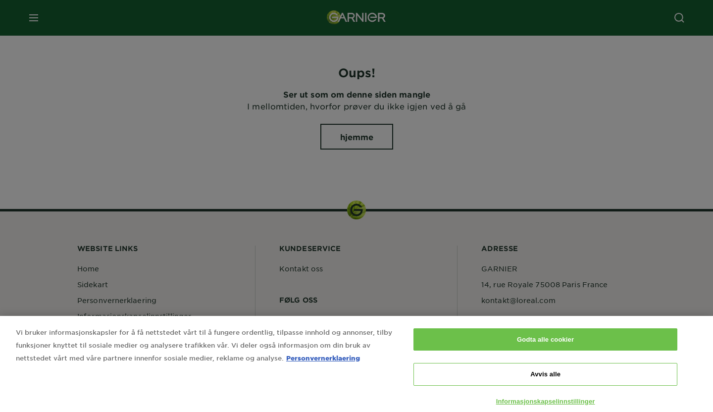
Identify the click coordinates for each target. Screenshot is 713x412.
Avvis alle (545, 382)
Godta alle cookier (545, 347)
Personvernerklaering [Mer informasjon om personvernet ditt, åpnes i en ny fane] (323, 365)
